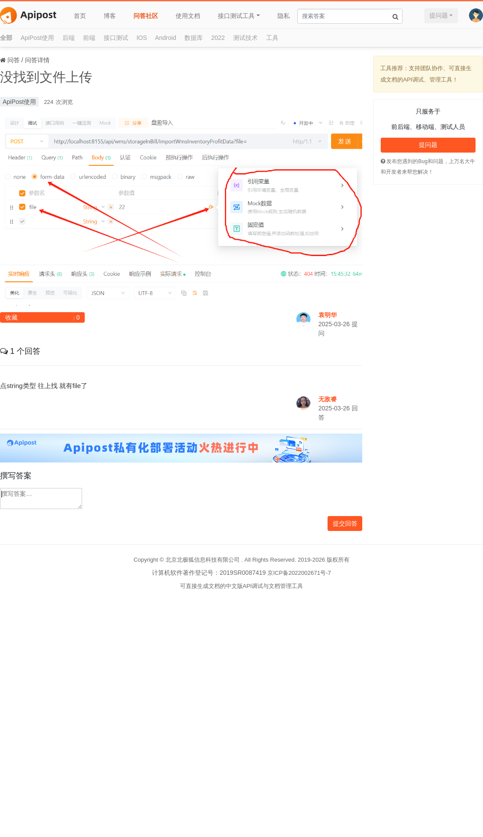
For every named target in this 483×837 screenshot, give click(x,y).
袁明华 (327, 314)
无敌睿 (327, 398)
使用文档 (188, 15)
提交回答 (345, 523)
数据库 (193, 37)
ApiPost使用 (37, 37)
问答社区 (145, 15)
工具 (272, 37)
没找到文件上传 (46, 77)
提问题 (438, 15)
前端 (89, 37)
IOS (142, 37)
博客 (110, 15)
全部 (6, 37)
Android (165, 37)
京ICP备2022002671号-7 (299, 573)
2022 (218, 37)
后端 (68, 37)
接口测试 (116, 37)
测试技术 (245, 37)
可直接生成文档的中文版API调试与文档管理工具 (241, 586)
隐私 (284, 15)
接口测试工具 (236, 15)
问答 (13, 60)
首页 (80, 15)
